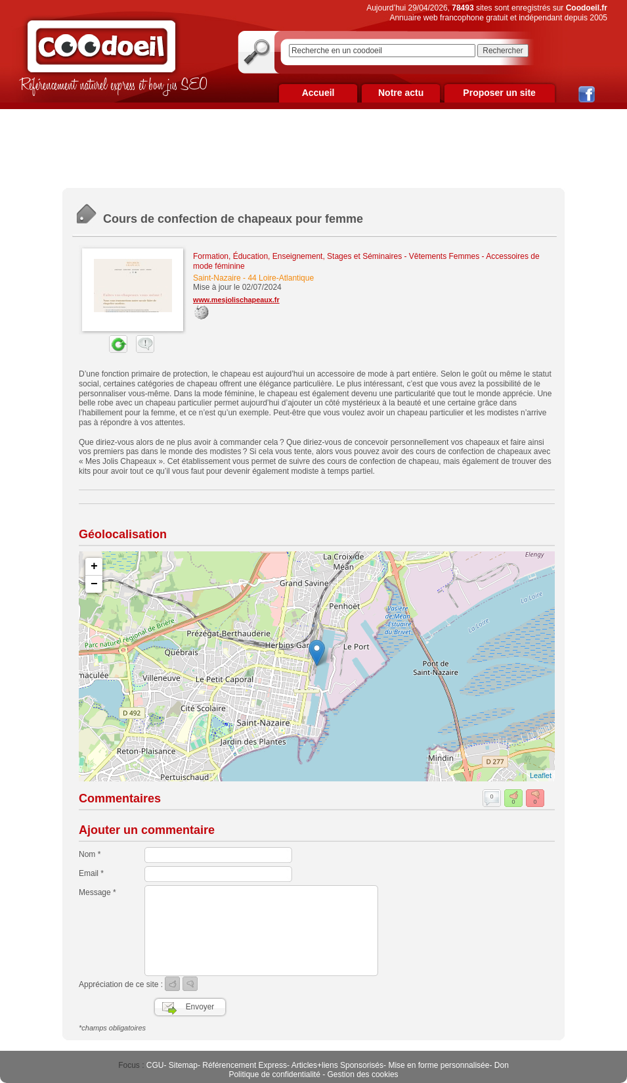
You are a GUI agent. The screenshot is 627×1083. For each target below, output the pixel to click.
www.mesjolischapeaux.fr (236, 300)
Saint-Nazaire (217, 278)
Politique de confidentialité (274, 1074)
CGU (155, 1065)
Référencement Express (244, 1065)
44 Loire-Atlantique (281, 278)
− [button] (94, 584)
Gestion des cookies (363, 1074)
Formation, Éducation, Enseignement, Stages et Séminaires (297, 256)
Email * (91, 873)
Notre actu (400, 92)
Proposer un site (499, 92)
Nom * (89, 854)
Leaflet (540, 775)
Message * (97, 892)
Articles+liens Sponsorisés (337, 1065)
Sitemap (183, 1065)
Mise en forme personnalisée (438, 1065)
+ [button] (94, 566)
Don (501, 1065)
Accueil (318, 92)
